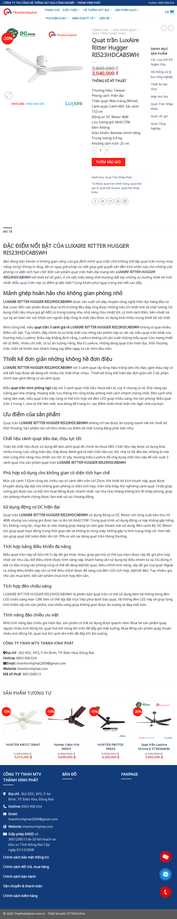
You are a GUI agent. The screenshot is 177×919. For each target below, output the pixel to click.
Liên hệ (105, 18)
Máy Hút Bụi (159, 96)
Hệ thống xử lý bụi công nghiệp (162, 74)
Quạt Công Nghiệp (158, 126)
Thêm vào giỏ (108, 162)
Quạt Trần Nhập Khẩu (109, 33)
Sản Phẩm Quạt (127, 10)
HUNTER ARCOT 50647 (23, 745)
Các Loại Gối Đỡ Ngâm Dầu (162, 62)
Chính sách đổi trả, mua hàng (26, 867)
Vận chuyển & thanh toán (22, 886)
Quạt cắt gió (159, 116)
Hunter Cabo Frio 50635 (66, 746)
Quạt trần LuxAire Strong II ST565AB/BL (154, 746)
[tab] (7, 232)
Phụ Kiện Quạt (57, 18)
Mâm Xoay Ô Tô (84, 18)
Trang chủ (52, 10)
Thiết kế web (56, 913)
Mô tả (7, 231)
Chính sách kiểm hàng (20, 896)
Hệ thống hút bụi (97, 10)
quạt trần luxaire (110, 188)
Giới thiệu (72, 10)
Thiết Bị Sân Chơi (159, 86)
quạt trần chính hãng (116, 183)
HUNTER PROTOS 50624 (110, 746)
